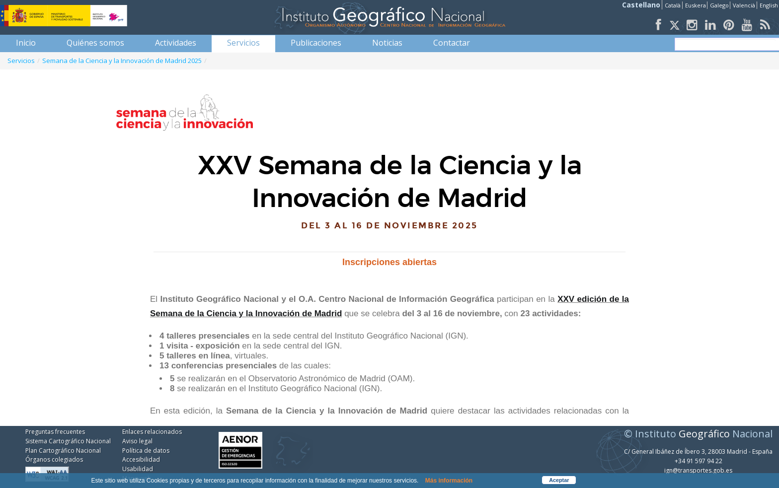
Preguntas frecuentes (55, 431)
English (769, 5)
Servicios (21, 60)
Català (673, 5)
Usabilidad (137, 469)
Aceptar (559, 480)
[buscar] (726, 44)
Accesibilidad (141, 459)
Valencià (744, 5)
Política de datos (145, 450)
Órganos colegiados (54, 459)
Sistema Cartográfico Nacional (68, 441)
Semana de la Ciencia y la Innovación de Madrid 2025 (122, 60)
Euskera (695, 5)
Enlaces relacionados (152, 431)
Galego (719, 5)
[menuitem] (25, 42)
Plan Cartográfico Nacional (63, 450)
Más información (448, 480)
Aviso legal (137, 441)
